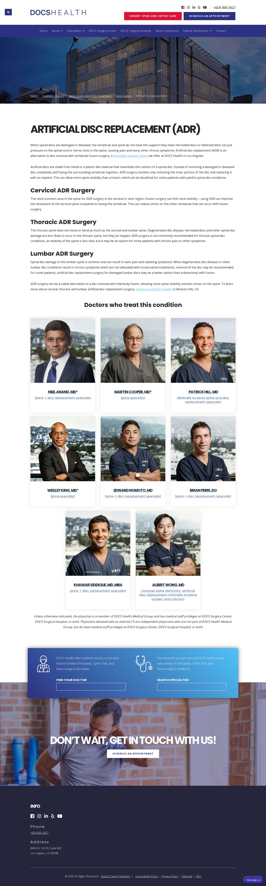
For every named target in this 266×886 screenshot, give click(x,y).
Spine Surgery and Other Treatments (90, 96)
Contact (221, 31)
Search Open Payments (115, 876)
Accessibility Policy (146, 876)
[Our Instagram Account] (188, 7)
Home (44, 31)
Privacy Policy (170, 876)
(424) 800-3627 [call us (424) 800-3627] (225, 7)
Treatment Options (53, 96)
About (57, 31)
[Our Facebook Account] (182, 7)
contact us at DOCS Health (154, 289)
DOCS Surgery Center (102, 31)
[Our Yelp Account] (199, 7)
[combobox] (91, 687)
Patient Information (197, 31)
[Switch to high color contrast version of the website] (8, 12)
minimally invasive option (130, 156)
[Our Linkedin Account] (193, 7)
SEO (198, 876)
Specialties (75, 31)
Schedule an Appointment (209, 16)
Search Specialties (173, 680)
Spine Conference (167, 31)
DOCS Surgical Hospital (136, 31)
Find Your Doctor (71, 680)
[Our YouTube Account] (205, 7)
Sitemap (187, 876)
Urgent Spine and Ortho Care (152, 16)
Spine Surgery (124, 96)
